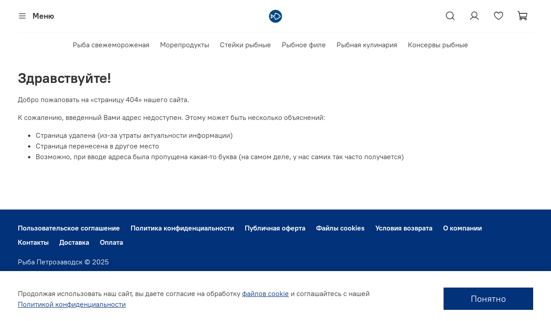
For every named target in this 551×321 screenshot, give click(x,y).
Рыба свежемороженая (111, 44)
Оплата (111, 242)
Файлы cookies (340, 227)
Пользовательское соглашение (69, 227)
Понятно (488, 298)
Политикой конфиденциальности (72, 304)
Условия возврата (403, 227)
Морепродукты (184, 44)
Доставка (74, 242)
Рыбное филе (304, 44)
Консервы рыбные (438, 44)
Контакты (33, 242)
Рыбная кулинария (367, 44)
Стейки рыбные (245, 44)
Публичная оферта (275, 227)
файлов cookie (265, 293)
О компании (462, 227)
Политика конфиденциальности (182, 227)
